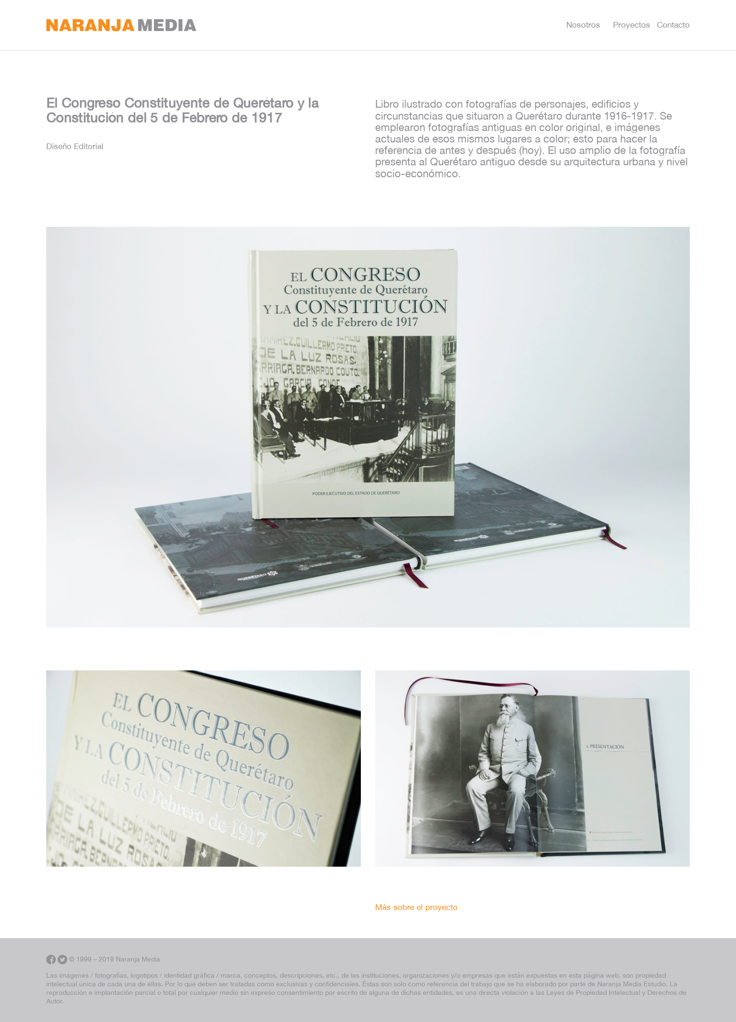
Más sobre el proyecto (416, 907)
